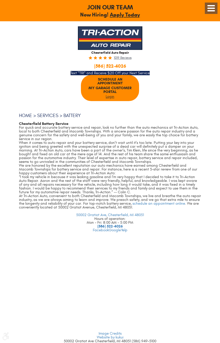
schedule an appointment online (159, 203)
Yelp (124, 230)
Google (115, 230)
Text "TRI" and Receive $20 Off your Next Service (110, 73)
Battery (74, 115)
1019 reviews (122, 58)
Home (26, 115)
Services (49, 115)
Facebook (101, 230)
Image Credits (110, 333)
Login (110, 96)
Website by (110, 337)
